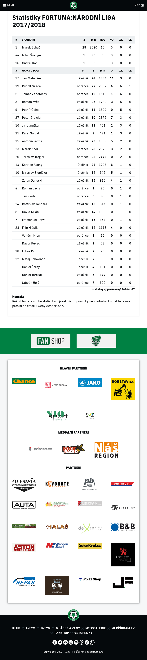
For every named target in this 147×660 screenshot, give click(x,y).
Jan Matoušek (32, 78)
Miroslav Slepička (34, 172)
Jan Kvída (29, 196)
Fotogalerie (95, 628)
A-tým (30, 628)
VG (112, 39)
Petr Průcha (30, 110)
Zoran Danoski (32, 180)
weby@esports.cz (50, 306)
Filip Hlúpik (30, 228)
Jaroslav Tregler (33, 157)
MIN (102, 70)
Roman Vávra (31, 188)
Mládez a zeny (68, 628)
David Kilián (30, 212)
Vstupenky (83, 633)
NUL (102, 39)
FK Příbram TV (123, 628)
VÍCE (137, 5)
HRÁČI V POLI (30, 70)
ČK (130, 39)
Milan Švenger (32, 55)
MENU (10, 5)
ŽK (121, 39)
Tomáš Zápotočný (34, 94)
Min (93, 39)
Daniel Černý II (32, 267)
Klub (16, 628)
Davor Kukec (31, 243)
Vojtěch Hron (31, 235)
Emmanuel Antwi (33, 220)
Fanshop (62, 633)
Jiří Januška (30, 125)
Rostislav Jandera (34, 204)
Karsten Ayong (32, 165)
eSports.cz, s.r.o (95, 651)
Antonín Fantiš (32, 141)
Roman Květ (30, 102)
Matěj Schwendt (33, 259)
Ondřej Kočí (30, 63)
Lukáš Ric (28, 251)
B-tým (46, 628)
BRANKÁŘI (28, 39)
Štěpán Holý (30, 283)
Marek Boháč (31, 47)
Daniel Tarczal (32, 275)
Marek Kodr (30, 149)
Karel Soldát (30, 133)
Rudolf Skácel (32, 86)
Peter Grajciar (32, 117)
